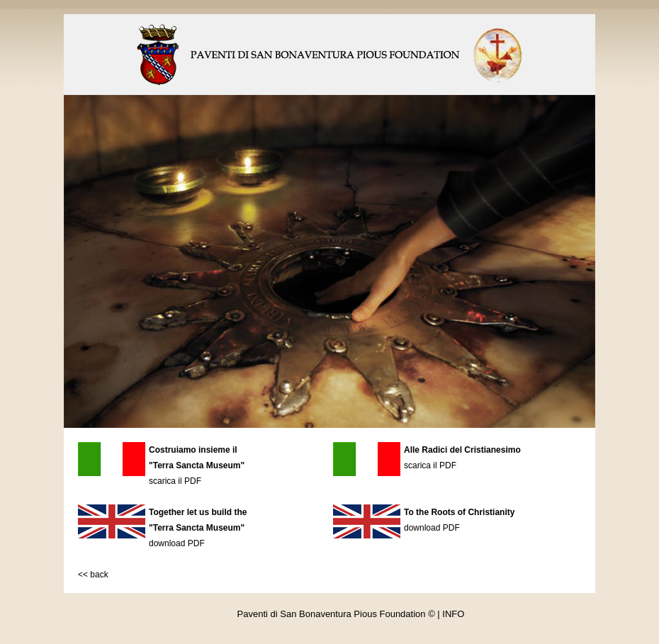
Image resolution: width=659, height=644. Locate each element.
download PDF (177, 543)
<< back (93, 575)
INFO (453, 614)
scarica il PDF (175, 481)
